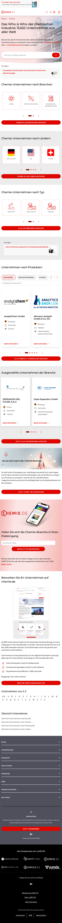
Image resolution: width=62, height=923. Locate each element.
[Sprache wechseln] (54, 12)
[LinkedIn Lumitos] (31, 884)
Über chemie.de (31, 902)
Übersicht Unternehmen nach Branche (16, 718)
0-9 (3, 696)
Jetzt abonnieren (31, 829)
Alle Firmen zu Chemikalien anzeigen (31, 358)
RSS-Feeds (5, 797)
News (3, 742)
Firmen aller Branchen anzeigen (31, 122)
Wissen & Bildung (8, 789)
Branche (49, 42)
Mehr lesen (8, 564)
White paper (6, 766)
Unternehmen (7, 750)
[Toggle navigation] (59, 12)
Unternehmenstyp (15, 45)
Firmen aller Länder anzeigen (31, 176)
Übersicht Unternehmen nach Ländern (16, 729)
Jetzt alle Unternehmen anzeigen (31, 441)
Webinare (5, 774)
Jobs (3, 781)
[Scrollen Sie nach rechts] (57, 277)
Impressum (20, 915)
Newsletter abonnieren (28, 549)
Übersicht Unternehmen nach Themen (16, 722)
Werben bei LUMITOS (30, 893)
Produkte (5, 758)
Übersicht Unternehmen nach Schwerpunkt (18, 725)
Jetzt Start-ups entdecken (31, 492)
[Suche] (46, 12)
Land (58, 42)
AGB (30, 915)
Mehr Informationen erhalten (31, 683)
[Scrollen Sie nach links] (54, 277)
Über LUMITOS (30, 897)
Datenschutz (41, 915)
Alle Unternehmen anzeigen (31, 228)
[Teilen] (50, 12)
